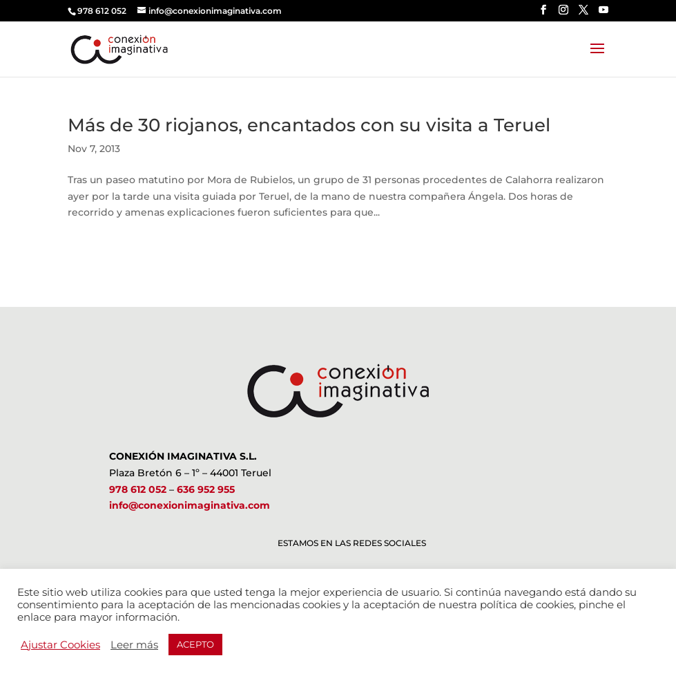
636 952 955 (206, 489)
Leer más (134, 645)
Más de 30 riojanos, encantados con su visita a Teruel (309, 125)
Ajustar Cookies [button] (60, 645)
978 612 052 (137, 489)
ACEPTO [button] (195, 644)
